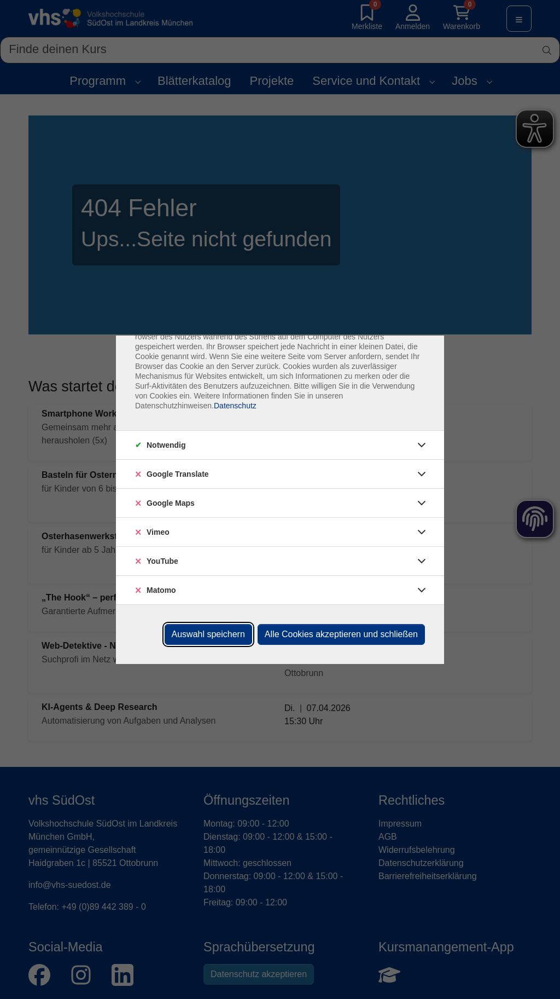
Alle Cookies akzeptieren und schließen (341, 634)
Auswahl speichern (208, 634)
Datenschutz (235, 405)
